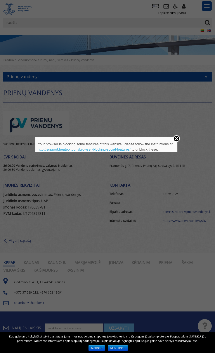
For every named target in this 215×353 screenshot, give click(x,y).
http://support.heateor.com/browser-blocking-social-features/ (84, 149)
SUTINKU (96, 348)
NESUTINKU (117, 348)
